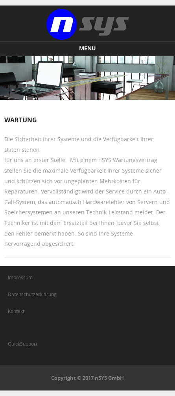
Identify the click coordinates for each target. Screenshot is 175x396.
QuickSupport (22, 344)
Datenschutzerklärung (32, 294)
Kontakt (16, 311)
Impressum (20, 277)
